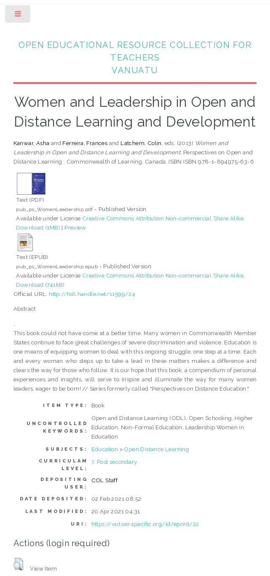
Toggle (18, 16)
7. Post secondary (114, 461)
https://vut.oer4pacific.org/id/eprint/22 (145, 524)
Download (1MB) (38, 227)
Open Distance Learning (156, 449)
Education (104, 449)
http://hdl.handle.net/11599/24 (92, 294)
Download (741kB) (40, 284)
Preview (75, 227)
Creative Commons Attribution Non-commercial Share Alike (162, 218)
